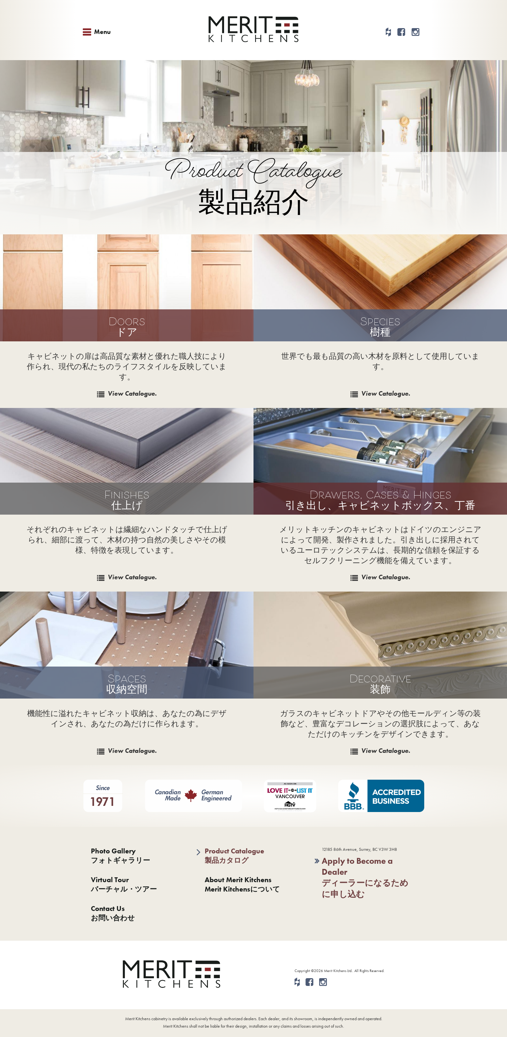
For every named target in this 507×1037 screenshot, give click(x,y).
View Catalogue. (132, 393)
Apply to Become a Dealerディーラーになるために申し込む (365, 877)
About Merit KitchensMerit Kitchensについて (242, 884)
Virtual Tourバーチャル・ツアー (124, 884)
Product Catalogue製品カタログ (234, 855)
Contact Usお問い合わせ (113, 913)
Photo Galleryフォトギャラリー (120, 855)
